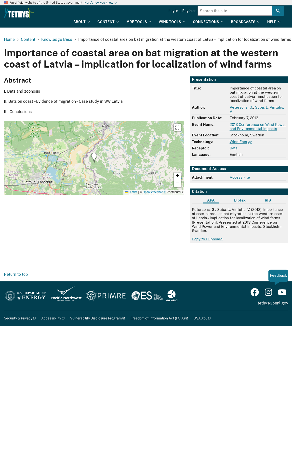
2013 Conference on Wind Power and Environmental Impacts (258, 126)
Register (189, 11)
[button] (94, 158)
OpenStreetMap (153, 192)
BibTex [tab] (240, 200)
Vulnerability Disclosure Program (96, 318)
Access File (240, 177)
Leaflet (131, 192)
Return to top (16, 274)
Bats (234, 148)
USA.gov (200, 318)
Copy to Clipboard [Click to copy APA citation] (207, 239)
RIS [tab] (268, 200)
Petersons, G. (241, 107)
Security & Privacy (18, 318)
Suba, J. (261, 107)
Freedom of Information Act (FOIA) (158, 318)
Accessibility (51, 318)
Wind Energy (241, 142)
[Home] (51, 12)
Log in (173, 11)
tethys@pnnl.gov (273, 303)
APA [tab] (211, 200)
